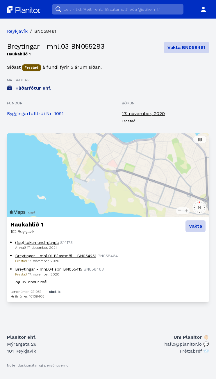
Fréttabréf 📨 (194, 351)
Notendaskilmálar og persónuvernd (38, 365)
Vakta (195, 226)
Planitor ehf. (21, 337)
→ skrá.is (52, 292)
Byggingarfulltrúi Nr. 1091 (35, 113)
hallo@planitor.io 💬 (186, 344)
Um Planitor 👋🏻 (191, 337)
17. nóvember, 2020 (143, 113)
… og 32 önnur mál (29, 282)
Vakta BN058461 (186, 47)
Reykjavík (17, 31)
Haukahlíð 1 (26, 224)
